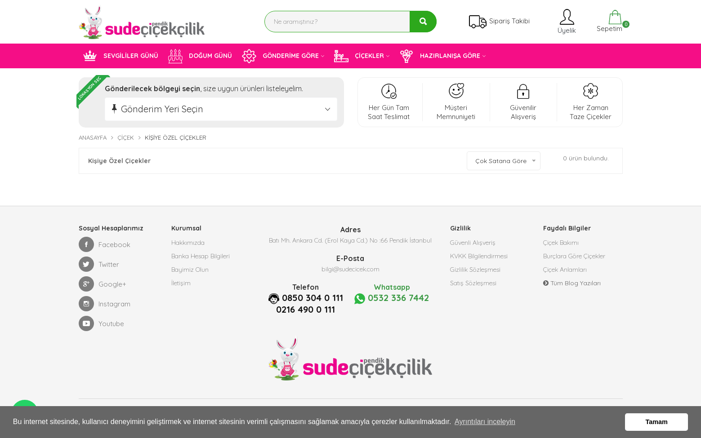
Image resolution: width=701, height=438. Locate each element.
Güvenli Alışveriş (473, 243)
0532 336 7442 (391, 298)
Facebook (104, 244)
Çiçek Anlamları (565, 269)
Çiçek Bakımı (561, 243)
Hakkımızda (188, 243)
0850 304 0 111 (312, 297)
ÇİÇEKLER (359, 56)
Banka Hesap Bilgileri (200, 256)
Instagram (104, 303)
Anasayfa (93, 137)
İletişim (181, 283)
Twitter (99, 264)
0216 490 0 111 (305, 309)
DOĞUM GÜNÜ (200, 56)
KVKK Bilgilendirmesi (479, 256)
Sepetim (608, 21)
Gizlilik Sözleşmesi (475, 269)
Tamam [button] (657, 421)
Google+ (102, 284)
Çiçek (125, 137)
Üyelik (566, 21)
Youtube (101, 323)
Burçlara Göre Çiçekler (574, 256)
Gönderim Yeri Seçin (162, 109)
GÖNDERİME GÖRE (280, 56)
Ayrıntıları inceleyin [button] (485, 421)
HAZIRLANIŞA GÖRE (439, 56)
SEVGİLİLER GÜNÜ (120, 56)
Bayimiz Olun (190, 269)
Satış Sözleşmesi (473, 283)
